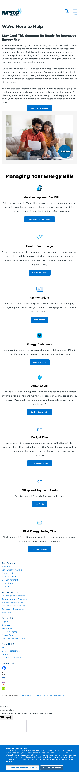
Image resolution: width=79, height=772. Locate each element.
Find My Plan (39, 320)
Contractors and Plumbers (14, 599)
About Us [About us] (6, 567)
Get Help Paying (9, 632)
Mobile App (7, 635)
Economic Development (13, 606)
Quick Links (8, 618)
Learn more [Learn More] (58, 757)
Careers (5, 587)
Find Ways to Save (39, 549)
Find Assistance (39, 362)
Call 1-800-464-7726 (11, 658)
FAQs (4, 648)
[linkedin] (3, 674)
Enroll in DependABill (39, 412)
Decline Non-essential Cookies (22, 768)
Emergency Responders (13, 609)
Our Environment (10, 580)
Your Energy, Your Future (14, 570)
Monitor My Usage (39, 272)
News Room (7, 583)
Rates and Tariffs (10, 577)
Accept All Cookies (52, 768)
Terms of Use (58, 759)
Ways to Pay (8, 628)
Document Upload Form (13, 638)
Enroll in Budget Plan (39, 463)
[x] (4, 668)
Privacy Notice (39, 695)
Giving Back (7, 573)
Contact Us (7, 654)
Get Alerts (39, 504)
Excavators (7, 612)
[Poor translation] (9, 717)
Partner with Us (10, 592)
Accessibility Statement (56, 695)
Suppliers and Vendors (12, 602)
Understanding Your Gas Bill (39, 219)
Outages (6, 625)
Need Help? (8, 644)
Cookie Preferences (11, 651)
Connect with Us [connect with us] (10, 663)
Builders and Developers (13, 596)
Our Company (9, 563)
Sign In (5, 622)
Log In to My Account (39, 108)
